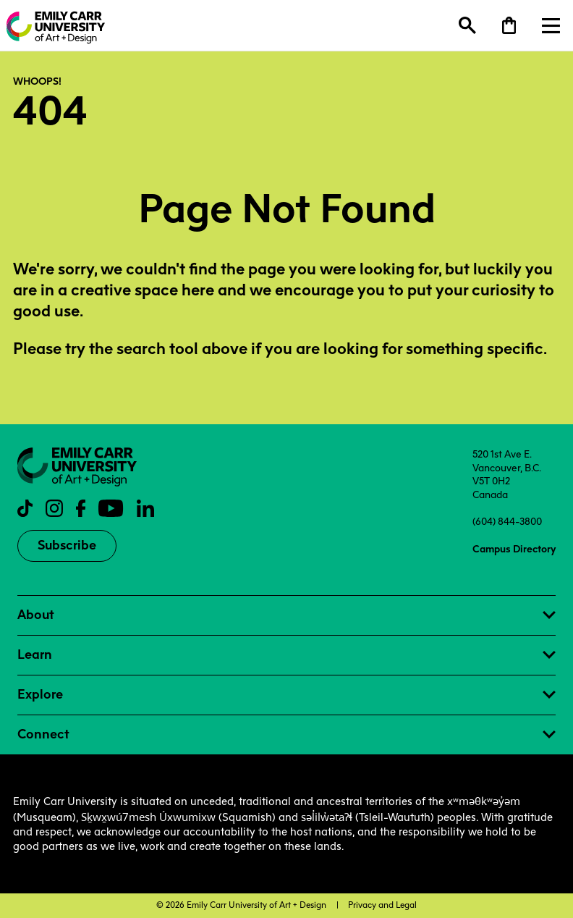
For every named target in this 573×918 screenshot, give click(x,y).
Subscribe (67, 545)
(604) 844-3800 (507, 521)
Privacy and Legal (382, 905)
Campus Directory (514, 549)
